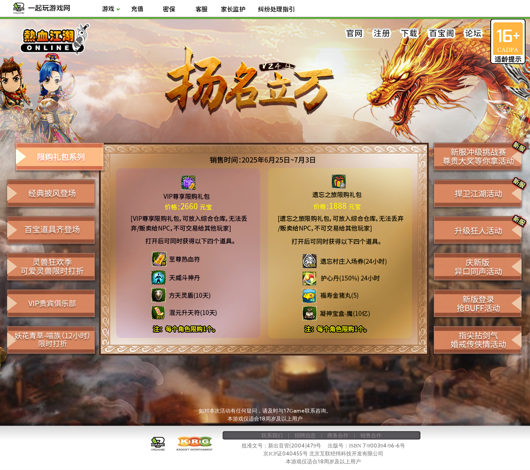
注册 (382, 33)
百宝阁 (441, 33)
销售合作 (371, 435)
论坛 (473, 33)
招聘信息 (305, 435)
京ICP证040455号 (285, 453)
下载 (409, 33)
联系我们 (272, 435)
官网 (354, 33)
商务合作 (337, 435)
